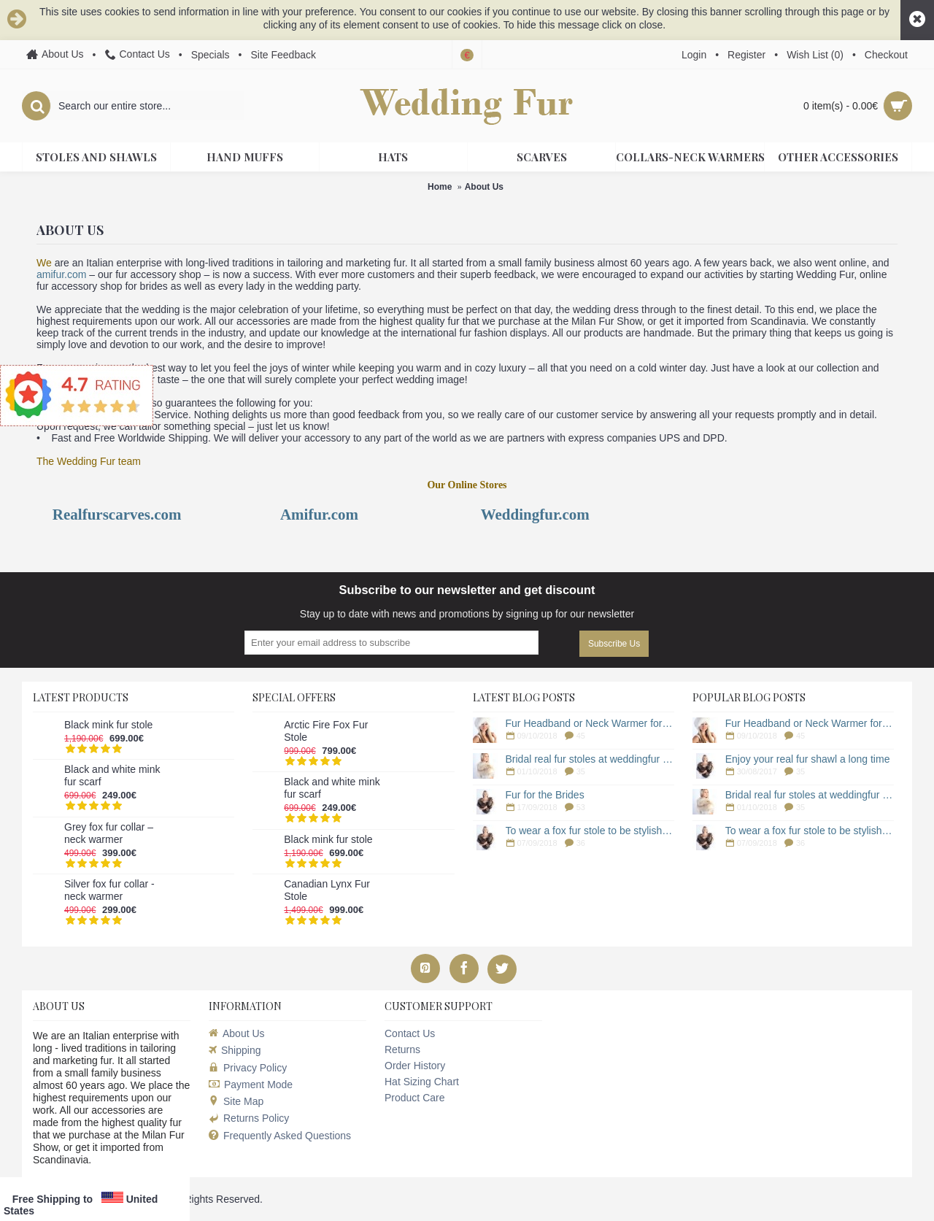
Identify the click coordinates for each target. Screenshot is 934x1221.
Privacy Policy (248, 1068)
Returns (402, 1049)
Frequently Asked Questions (280, 1136)
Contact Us (410, 1033)
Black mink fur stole (108, 725)
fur (317, 514)
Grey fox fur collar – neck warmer (108, 833)
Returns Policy (249, 1118)
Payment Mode (251, 1084)
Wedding (510, 514)
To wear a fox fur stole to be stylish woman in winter (590, 830)
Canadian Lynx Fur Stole (327, 890)
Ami (294, 514)
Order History (415, 1065)
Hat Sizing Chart (422, 1081)
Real (67, 514)
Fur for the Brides (545, 795)
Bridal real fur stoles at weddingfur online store (590, 759)
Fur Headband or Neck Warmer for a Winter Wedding (590, 723)
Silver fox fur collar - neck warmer (109, 890)
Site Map (236, 1101)
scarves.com (144, 514)
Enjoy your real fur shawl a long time (807, 759)
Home (440, 187)
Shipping (235, 1050)
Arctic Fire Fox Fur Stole (326, 731)
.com (344, 514)
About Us (484, 187)
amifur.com (61, 274)
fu (89, 514)
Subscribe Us (614, 644)
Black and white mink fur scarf (112, 775)
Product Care (414, 1097)
